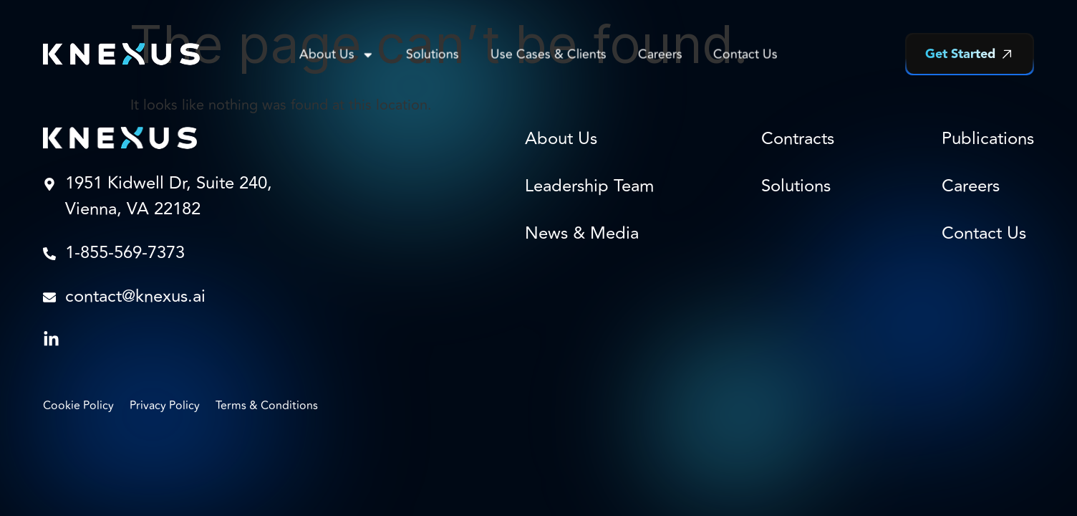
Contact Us (745, 54)
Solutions (432, 54)
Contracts (797, 139)
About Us (337, 54)
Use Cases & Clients (549, 54)
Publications (988, 139)
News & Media (582, 234)
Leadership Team (589, 186)
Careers (659, 54)
